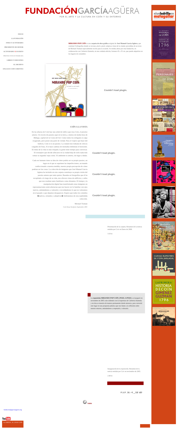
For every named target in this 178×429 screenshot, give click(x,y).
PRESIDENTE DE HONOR (13, 47)
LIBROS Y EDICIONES (15, 60)
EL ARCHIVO (18, 64)
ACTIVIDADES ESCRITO (13, 51)
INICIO (20, 34)
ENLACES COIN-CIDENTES (13, 69)
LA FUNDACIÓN (17, 38)
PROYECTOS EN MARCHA (13, 56)
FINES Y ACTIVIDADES (14, 43)
